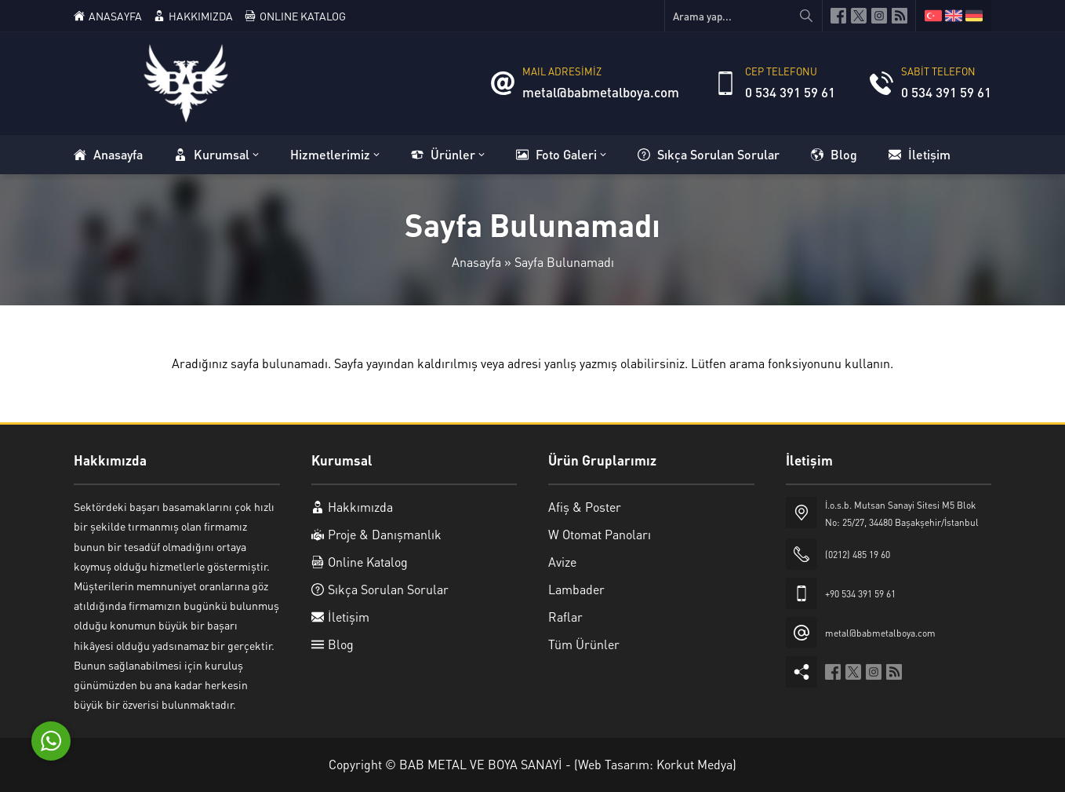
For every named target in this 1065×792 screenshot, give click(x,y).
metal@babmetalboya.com (600, 91)
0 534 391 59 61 (790, 91)
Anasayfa (476, 262)
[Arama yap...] (743, 15)
